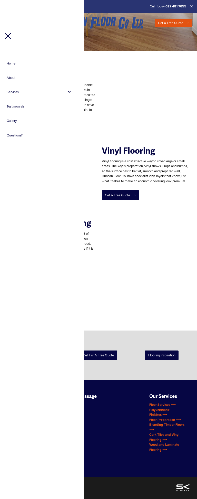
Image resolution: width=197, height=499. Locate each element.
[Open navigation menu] (29, 23)
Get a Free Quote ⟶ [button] (25, 128)
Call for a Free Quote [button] (98, 355)
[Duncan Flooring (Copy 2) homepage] (98, 23)
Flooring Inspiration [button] (161, 355)
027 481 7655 (175, 6)
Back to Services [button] (35, 355)
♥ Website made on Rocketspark (48, 483)
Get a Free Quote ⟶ (173, 22)
